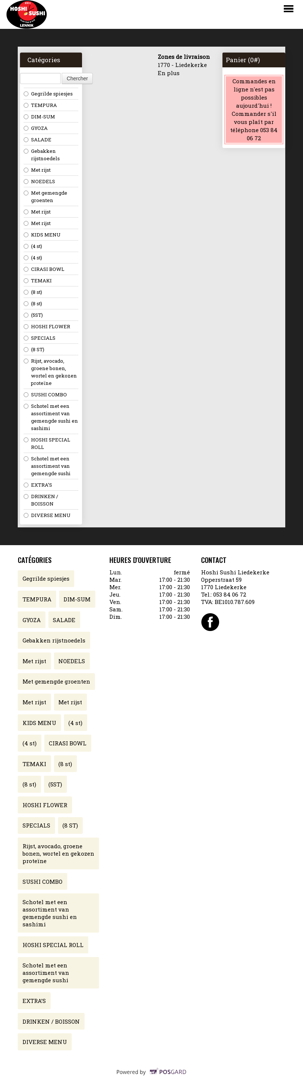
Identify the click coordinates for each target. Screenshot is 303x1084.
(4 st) (33, 246)
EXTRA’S (38, 484)
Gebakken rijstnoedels (42, 155)
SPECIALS (39, 338)
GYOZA (36, 128)
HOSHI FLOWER (47, 326)
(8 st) (33, 292)
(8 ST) (34, 349)
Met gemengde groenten (45, 196)
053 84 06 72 (229, 594)
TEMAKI (38, 280)
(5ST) (33, 315)
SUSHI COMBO (45, 394)
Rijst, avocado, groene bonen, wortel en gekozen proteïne (50, 372)
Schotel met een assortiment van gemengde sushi (47, 466)
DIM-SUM (39, 116)
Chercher (77, 78)
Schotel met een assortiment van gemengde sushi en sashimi (51, 417)
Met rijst (37, 170)
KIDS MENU (42, 234)
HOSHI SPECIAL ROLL (47, 443)
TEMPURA (40, 105)
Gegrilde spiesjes (48, 93)
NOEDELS (39, 181)
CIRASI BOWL (44, 269)
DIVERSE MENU (47, 515)
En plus (169, 73)
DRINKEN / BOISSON (41, 500)
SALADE (37, 139)
